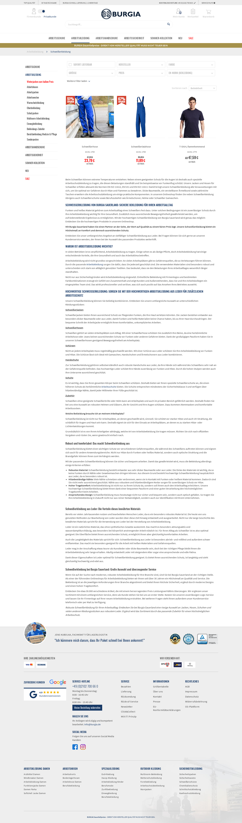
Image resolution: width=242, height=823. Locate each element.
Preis (121, 73)
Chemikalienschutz (188, 785)
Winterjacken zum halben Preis (40, 82)
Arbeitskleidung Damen (35, 781)
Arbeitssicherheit (34, 155)
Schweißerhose (90, 146)
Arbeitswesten (33, 97)
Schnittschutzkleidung (190, 789)
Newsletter (127, 706)
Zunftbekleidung (110, 789)
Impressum (191, 691)
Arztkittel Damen (32, 774)
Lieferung (126, 691)
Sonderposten (32, 139)
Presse (156, 701)
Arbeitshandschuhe (35, 147)
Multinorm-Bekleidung (151, 774)
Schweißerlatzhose (141, 146)
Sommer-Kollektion (34, 163)
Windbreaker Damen (33, 778)
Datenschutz (192, 696)
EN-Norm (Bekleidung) (180, 73)
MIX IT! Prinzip (129, 716)
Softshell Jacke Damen (35, 793)
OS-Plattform (192, 706)
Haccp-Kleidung (109, 778)
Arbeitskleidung (33, 75)
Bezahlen (126, 686)
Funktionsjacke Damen (35, 785)
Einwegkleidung (109, 793)
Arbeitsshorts (69, 774)
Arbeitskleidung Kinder (113, 781)
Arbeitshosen (32, 87)
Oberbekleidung (33, 108)
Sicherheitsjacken (187, 774)
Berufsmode (107, 785)
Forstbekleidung (148, 781)
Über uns (158, 691)
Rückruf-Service (129, 701)
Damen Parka (30, 789)
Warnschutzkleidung (35, 103)
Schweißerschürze (188, 781)
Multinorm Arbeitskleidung (38, 118)
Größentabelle (161, 686)
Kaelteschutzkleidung (189, 793)
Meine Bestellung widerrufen (87, 708)
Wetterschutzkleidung (151, 778)
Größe (73, 73)
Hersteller (125, 64)
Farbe (172, 64)
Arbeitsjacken (33, 92)
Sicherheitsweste (187, 778)
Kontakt (157, 696)
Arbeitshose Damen (72, 781)
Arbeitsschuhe (32, 67)
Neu (27, 171)
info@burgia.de (92, 724)
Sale (27, 179)
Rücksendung (128, 696)
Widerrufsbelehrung (196, 701)
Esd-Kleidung (108, 774)
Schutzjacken (32, 113)
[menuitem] (176, 11)
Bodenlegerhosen (71, 778)
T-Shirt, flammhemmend (192, 146)
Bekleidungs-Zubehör (36, 129)
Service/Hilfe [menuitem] (208, 3)
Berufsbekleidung (71, 785)
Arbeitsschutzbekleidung (152, 785)
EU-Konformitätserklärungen (167, 708)
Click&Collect (128, 711)
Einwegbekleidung (34, 124)
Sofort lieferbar (82, 64)
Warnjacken (146, 789)
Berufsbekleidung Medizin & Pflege (42, 134)
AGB (187, 686)
